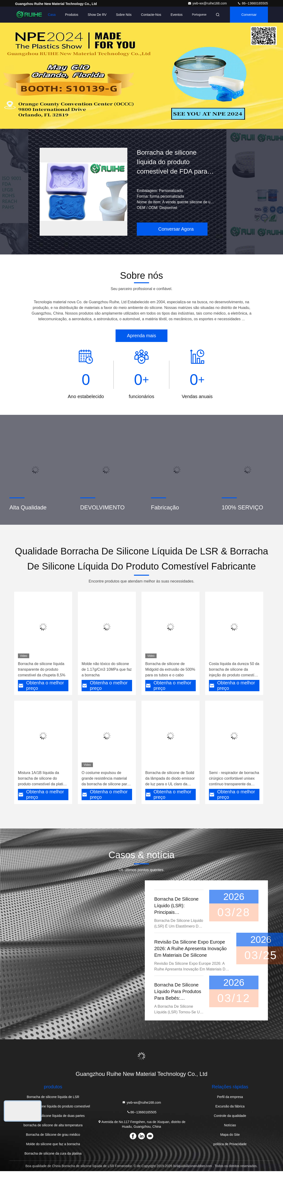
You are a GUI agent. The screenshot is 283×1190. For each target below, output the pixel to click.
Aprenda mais (141, 335)
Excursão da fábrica (230, 1106)
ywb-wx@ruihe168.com (208, 3)
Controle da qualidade (230, 1116)
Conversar (249, 15)
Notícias (230, 1125)
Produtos (71, 15)
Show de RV (97, 15)
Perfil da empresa (230, 1097)
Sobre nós (124, 15)
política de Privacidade (230, 1144)
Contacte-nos (151, 15)
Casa (52, 15)
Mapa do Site (230, 1134)
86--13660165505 (252, 3)
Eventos (177, 15)
